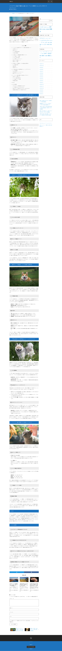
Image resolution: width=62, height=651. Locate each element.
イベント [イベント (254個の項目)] (42, 38)
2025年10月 (42, 65)
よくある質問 (14, 84)
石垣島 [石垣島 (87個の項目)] (47, 29)
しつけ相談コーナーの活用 (17, 79)
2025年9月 (41, 67)
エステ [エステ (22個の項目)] (46, 38)
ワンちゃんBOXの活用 (16, 57)
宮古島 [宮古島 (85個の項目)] (43, 29)
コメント (11, 598)
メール (11, 612)
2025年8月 (41, 69)
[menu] (52, 1)
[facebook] (31, 572)
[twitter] (16, 572)
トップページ (31, 641)
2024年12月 (42, 84)
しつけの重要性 (15, 70)
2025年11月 (41, 63)
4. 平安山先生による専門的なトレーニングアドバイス (21, 69)
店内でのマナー (15, 50)
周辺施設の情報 (15, 80)
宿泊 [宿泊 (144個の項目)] (41, 55)
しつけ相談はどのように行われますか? (18, 87)
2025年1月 (41, 82)
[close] (25, 45)
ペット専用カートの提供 (16, 56)
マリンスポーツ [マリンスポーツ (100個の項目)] (46, 51)
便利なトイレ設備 (15, 61)
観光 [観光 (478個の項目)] (49, 55)
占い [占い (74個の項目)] (45, 44)
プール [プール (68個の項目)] (42, 42)
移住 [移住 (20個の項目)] (51, 44)
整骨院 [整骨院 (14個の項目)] (48, 44)
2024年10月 (42, 88)
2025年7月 (41, 71)
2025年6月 (41, 73)
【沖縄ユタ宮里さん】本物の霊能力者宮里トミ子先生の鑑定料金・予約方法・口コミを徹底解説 (46, 107)
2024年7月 (41, 93)
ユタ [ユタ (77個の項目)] (46, 42)
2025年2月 (41, 80)
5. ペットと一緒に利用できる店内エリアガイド (20, 75)
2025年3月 (41, 78)
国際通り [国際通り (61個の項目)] (45, 53)
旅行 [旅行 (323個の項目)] (43, 55)
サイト (10, 616)
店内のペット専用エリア (16, 76)
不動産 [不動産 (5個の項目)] (49, 42)
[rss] (31, 638)
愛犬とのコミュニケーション (17, 73)
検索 (51, 20)
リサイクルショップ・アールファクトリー (46, 123)
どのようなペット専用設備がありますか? (19, 85)
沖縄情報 (11, 9)
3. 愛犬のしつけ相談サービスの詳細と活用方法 (20, 63)
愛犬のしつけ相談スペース (17, 60)
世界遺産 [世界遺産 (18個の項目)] (42, 53)
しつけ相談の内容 (15, 64)
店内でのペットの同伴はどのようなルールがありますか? (21, 88)
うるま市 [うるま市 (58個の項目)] (41, 27)
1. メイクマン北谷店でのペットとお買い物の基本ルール (21, 47)
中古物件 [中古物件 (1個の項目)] (43, 44)
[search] (49, 1)
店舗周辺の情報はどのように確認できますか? (19, 89)
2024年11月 (41, 86)
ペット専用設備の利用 (16, 51)
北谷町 (15, 9)
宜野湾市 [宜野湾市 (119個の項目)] (49, 53)
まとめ (13, 82)
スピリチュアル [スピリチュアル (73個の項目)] (45, 40)
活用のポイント (15, 67)
